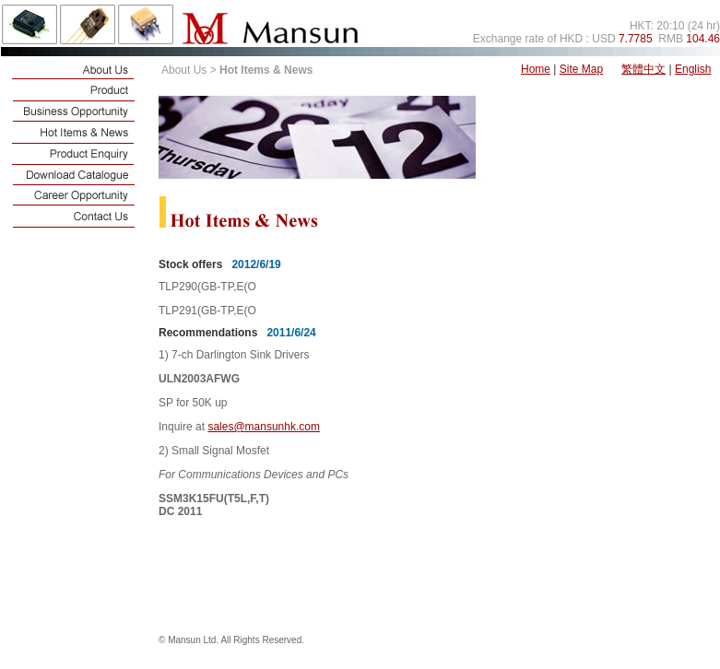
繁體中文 (643, 69)
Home (535, 69)
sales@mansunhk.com (263, 426)
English (693, 69)
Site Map (581, 69)
